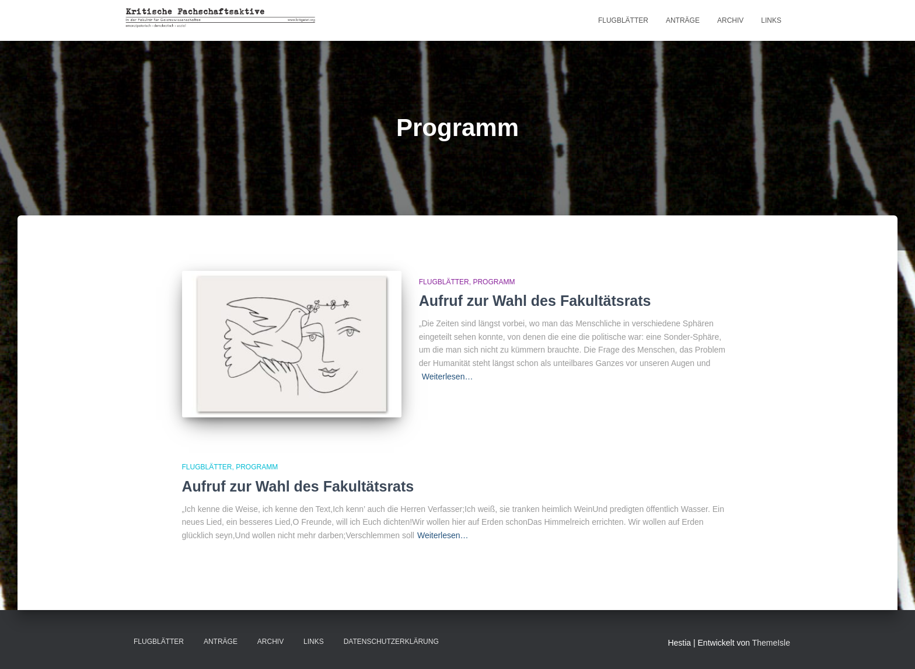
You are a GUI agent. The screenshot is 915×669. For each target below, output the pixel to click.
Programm (494, 282)
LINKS (771, 20)
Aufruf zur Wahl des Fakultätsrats (535, 300)
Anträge (683, 20)
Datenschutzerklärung (391, 641)
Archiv (730, 20)
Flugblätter (623, 20)
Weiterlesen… (447, 376)
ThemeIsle (771, 642)
